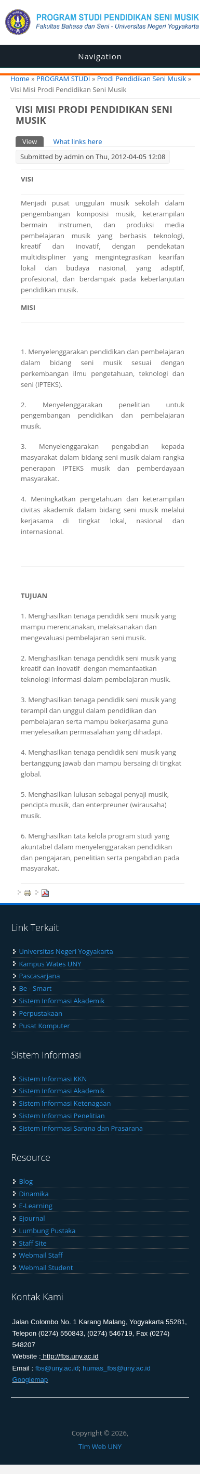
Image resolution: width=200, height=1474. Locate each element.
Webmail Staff (40, 1255)
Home (20, 78)
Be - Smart (35, 988)
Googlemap (30, 1380)
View (33, 141)
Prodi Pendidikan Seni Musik (141, 78)
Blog (26, 1181)
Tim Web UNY (100, 1446)
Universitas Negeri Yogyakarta (66, 951)
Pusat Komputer (44, 1025)
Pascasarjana (39, 975)
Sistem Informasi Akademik (61, 1000)
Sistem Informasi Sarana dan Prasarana (81, 1128)
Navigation (100, 56)
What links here (77, 141)
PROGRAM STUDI (63, 78)
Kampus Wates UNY (50, 963)
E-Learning (35, 1205)
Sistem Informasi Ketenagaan (65, 1103)
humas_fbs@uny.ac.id (117, 1368)
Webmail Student (46, 1267)
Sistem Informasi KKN (53, 1078)
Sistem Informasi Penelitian (61, 1115)
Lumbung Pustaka (47, 1230)
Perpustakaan (40, 1013)
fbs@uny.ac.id (57, 1368)
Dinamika (33, 1193)
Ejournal (32, 1218)
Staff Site (32, 1243)
